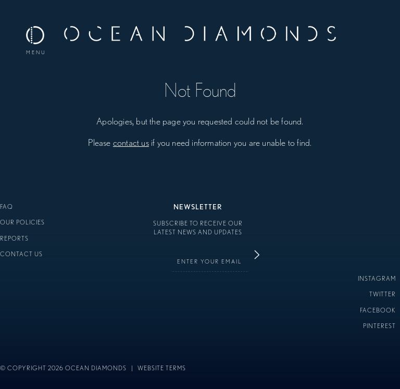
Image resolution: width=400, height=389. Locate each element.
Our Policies (22, 222)
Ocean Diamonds (200, 36)
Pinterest (379, 326)
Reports (14, 238)
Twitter (382, 294)
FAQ (6, 206)
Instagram (377, 278)
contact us (131, 142)
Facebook (378, 310)
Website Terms (162, 368)
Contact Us (21, 254)
